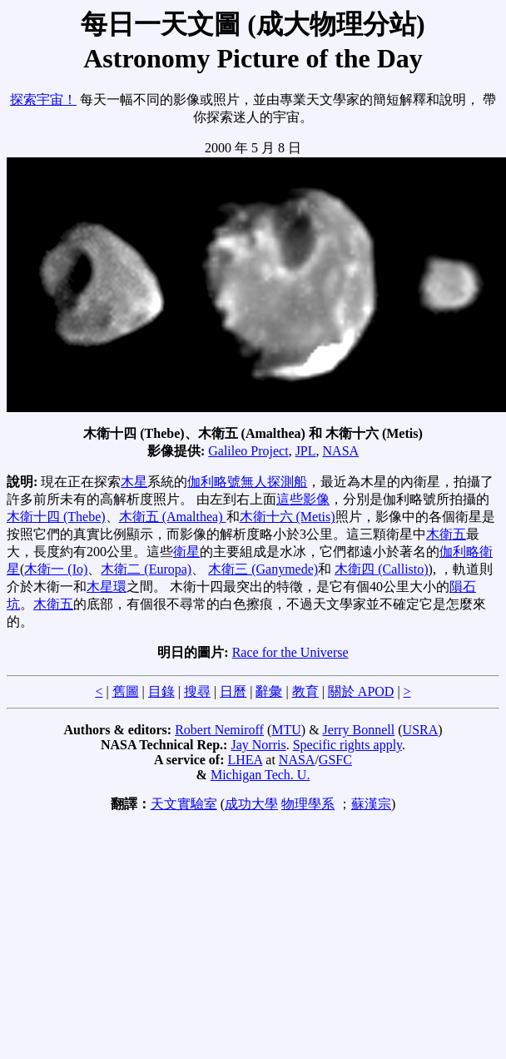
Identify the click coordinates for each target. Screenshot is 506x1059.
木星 (134, 482)
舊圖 (125, 691)
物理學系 (308, 804)
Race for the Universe (290, 652)
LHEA (245, 760)
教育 (305, 691)
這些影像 (303, 499)
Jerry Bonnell (359, 730)
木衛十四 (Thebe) (56, 517)
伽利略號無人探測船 (247, 482)
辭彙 (268, 691)
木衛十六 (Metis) (287, 517)
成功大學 (251, 804)
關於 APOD (361, 691)
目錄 (161, 691)
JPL (305, 451)
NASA (341, 451)
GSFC (335, 760)
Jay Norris (258, 745)
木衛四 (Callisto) (381, 569)
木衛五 (446, 534)
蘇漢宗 (371, 804)
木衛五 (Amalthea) (172, 517)
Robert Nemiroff (219, 730)
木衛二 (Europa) (146, 569)
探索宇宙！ (43, 99)
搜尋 (197, 691)
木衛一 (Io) (55, 569)
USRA (421, 730)
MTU (286, 730)
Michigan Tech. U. (260, 775)
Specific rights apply (347, 745)
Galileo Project (248, 451)
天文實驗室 (184, 804)
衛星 (186, 551)
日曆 (233, 691)
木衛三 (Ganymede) (263, 569)
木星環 (106, 586)
